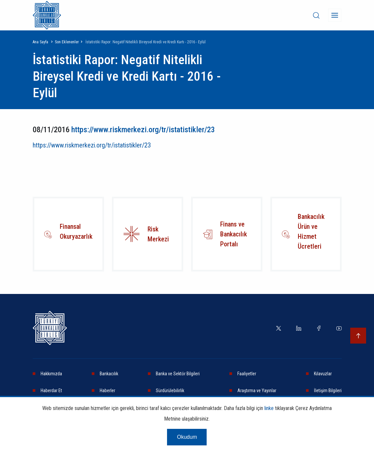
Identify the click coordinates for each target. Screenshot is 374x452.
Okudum (187, 437)
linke (269, 408)
